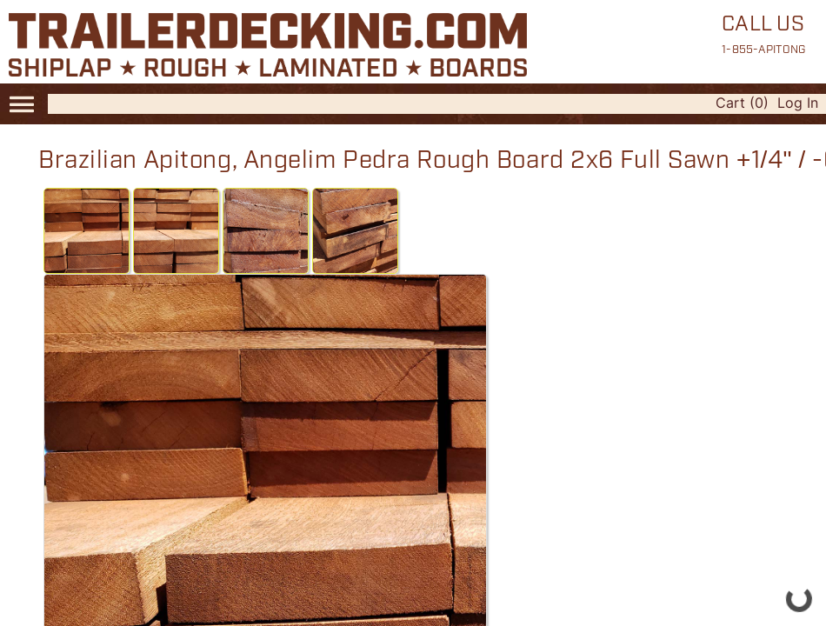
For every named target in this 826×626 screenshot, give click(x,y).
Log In (797, 102)
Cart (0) (742, 102)
